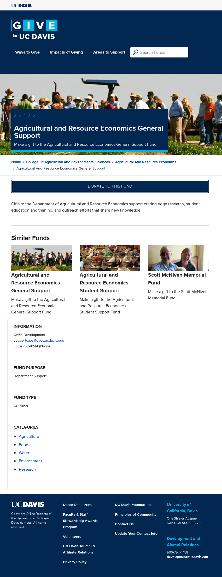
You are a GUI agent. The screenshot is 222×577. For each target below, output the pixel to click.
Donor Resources (77, 504)
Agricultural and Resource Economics (145, 162)
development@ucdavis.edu (187, 556)
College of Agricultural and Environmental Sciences (68, 162)
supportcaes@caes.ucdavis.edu (39, 340)
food (23, 445)
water (24, 453)
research (27, 469)
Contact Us (124, 524)
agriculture (29, 436)
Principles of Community (135, 514)
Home (16, 162)
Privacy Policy (74, 561)
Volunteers (72, 536)
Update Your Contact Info (136, 533)
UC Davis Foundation (133, 504)
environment (30, 461)
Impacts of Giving (66, 52)
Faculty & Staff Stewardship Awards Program (80, 520)
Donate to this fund (110, 186)
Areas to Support (109, 52)
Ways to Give (27, 52)
